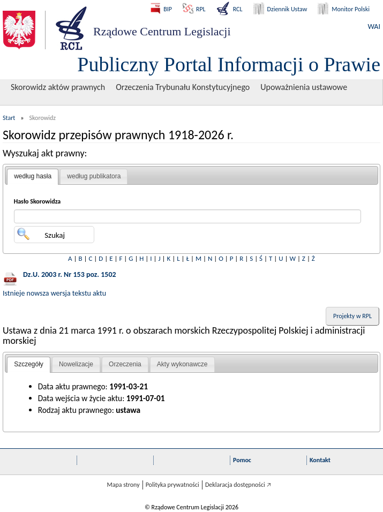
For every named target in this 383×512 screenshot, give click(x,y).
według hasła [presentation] (32, 176)
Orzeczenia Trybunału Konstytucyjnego (183, 87)
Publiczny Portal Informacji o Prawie (228, 64)
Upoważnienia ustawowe (303, 87)
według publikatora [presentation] (94, 176)
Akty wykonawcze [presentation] (182, 364)
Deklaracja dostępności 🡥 (238, 484)
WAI (374, 26)
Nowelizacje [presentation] (76, 364)
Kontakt (320, 460)
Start (9, 118)
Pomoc (242, 460)
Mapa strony (123, 484)
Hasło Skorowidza (37, 201)
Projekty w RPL (352, 316)
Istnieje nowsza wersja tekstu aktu (54, 293)
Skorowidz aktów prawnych (58, 87)
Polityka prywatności (172, 484)
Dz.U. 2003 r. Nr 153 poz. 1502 (69, 274)
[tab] (32, 177)
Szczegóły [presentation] (28, 364)
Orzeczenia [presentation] (125, 364)
